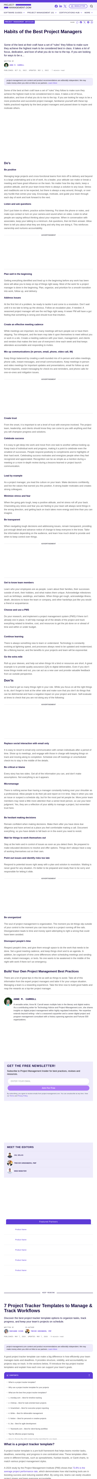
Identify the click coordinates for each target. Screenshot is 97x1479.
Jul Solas (18, 1155)
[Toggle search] (91, 6)
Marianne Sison (11, 1335)
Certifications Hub (57, 1428)
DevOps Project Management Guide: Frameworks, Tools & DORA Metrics (35, 1318)
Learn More (52, 83)
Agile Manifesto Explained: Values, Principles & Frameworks (82, 1318)
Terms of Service (11, 1455)
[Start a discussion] (77, 22)
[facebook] (56, 6)
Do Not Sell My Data (39, 1462)
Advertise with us (33, 1426)
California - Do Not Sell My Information (53, 1455)
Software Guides (14, 12)
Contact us (30, 1423)
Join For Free (48, 1088)
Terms (12, 1096)
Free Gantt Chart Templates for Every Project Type (59, 1318)
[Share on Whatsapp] (92, 22)
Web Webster (20, 1171)
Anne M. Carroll (14, 65)
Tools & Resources (57, 1432)
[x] (65, 6)
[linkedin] (60, 6)
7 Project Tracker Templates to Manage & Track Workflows (13, 1318)
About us (29, 1419)
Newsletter (78, 6)
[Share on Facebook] (81, 22)
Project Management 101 (60, 1423)
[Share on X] (84, 22)
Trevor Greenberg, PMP (25, 1163)
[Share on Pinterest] (88, 22)
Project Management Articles (19, 22)
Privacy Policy (22, 1096)
